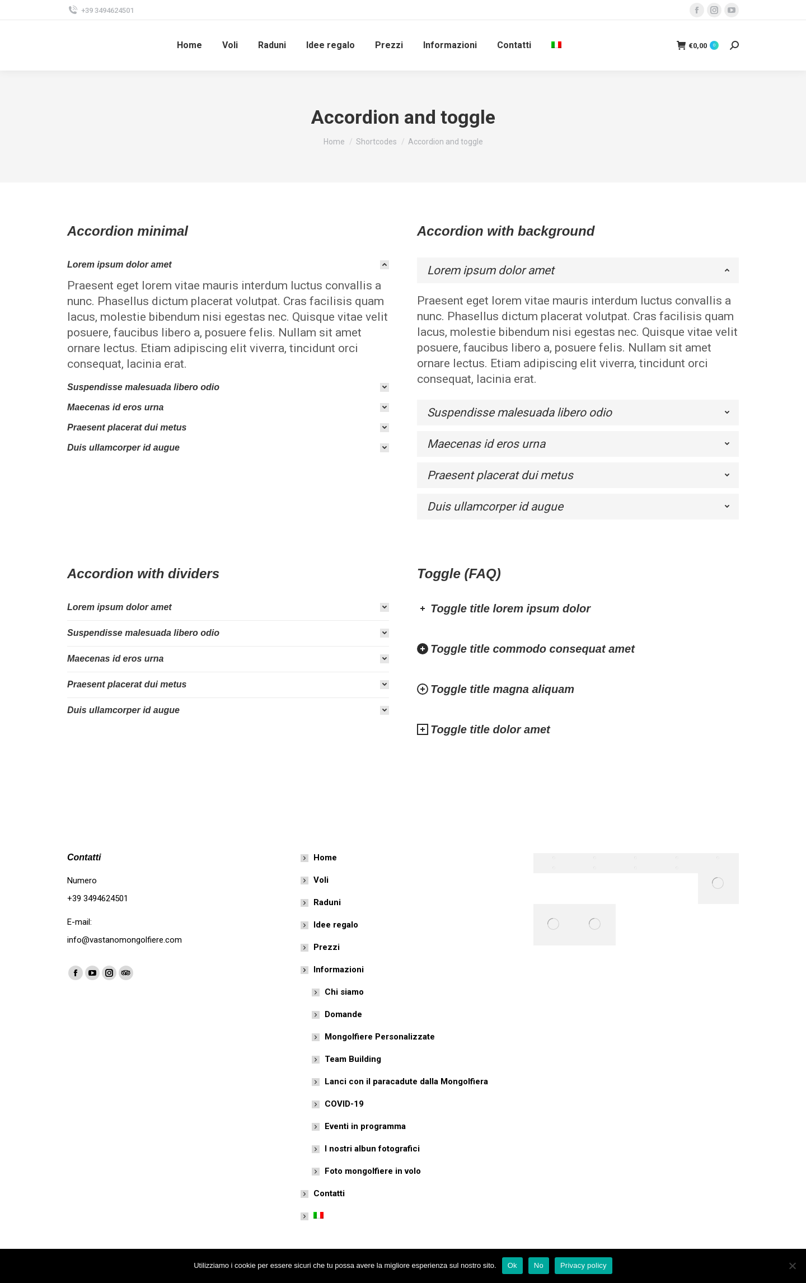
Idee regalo (335, 925)
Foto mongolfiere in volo (373, 1171)
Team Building (353, 1059)
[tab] (228, 264)
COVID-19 (344, 1104)
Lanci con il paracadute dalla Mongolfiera (406, 1081)
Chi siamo (344, 992)
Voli (321, 880)
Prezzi (326, 947)
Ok (512, 1265)
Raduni (327, 902)
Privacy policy (583, 1265)
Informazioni (333, 969)
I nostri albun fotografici (372, 1149)
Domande (343, 1014)
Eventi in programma (365, 1126)
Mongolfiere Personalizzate (380, 1037)
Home (325, 858)
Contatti (329, 1193)
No (538, 1265)
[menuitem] (557, 45)
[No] (792, 1265)
